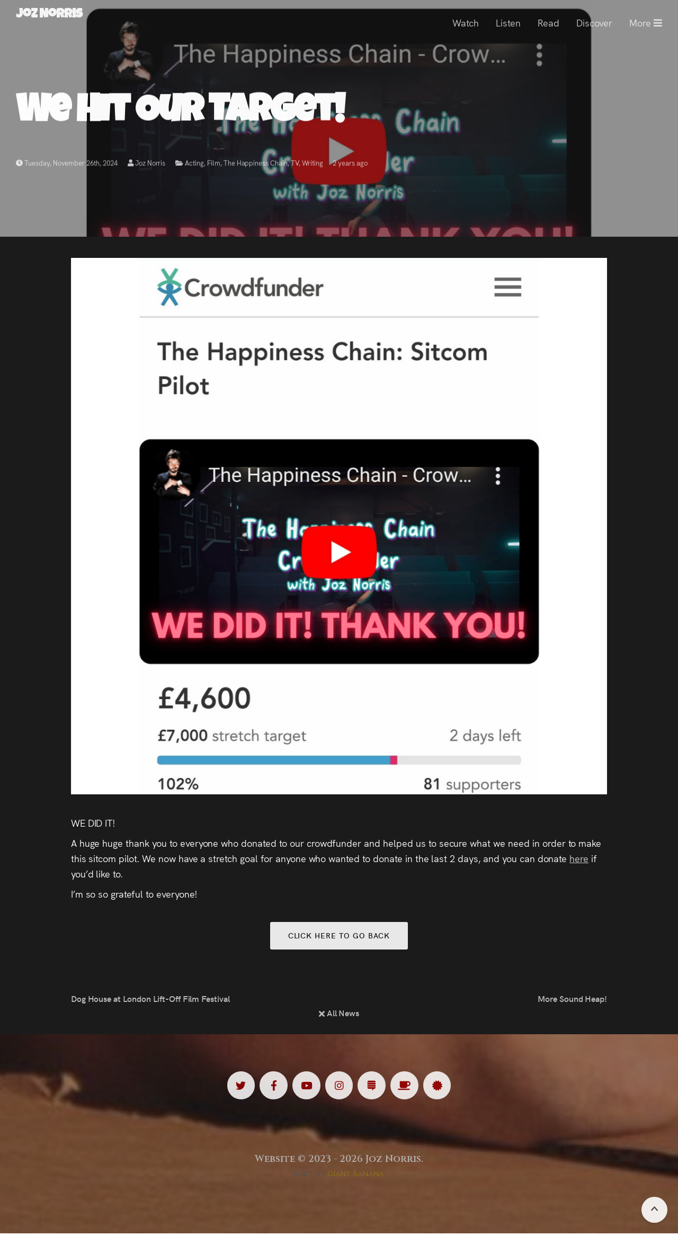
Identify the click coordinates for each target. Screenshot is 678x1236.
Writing (312, 165)
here (578, 858)
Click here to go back (338, 936)
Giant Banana (355, 1176)
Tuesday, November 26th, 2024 (67, 165)
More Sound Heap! (572, 1000)
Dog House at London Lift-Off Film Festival (150, 1000)
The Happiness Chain (256, 165)
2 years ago (350, 165)
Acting (194, 165)
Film (213, 165)
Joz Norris (147, 165)
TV (295, 165)
